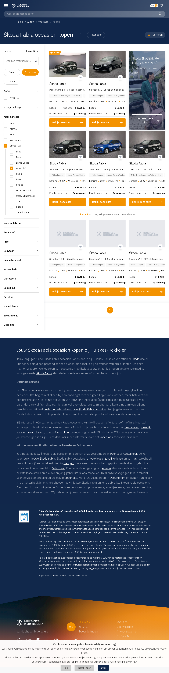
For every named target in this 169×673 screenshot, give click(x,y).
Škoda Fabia (44, 373)
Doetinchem (117, 477)
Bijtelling (8, 297)
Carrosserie (10, 278)
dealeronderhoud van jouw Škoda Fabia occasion (75, 409)
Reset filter (32, 51)
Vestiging (9, 324)
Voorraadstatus (12, 223)
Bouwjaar (9, 251)
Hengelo (69, 463)
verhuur (133, 458)
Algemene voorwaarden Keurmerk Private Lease (63, 575)
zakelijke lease (113, 458)
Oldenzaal (58, 468)
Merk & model (11, 116)
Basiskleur (9, 287)
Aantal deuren (11, 306)
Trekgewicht (11, 315)
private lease (95, 458)
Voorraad (43, 21)
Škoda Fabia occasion (36, 390)
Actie (7, 91)
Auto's (31, 21)
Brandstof (9, 232)
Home (20, 21)
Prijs (6, 241)
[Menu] (6, 5)
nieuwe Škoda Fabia (42, 458)
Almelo (106, 468)
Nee (66, 667)
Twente (114, 453)
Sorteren (155, 35)
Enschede (71, 477)
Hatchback (96, 34)
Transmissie (10, 269)
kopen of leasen (110, 437)
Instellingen (84, 667)
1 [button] (110, 309)
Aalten (134, 477)
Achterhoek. (130, 453)
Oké (103, 667)
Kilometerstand (12, 260)
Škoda (135, 359)
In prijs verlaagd (12, 107)
